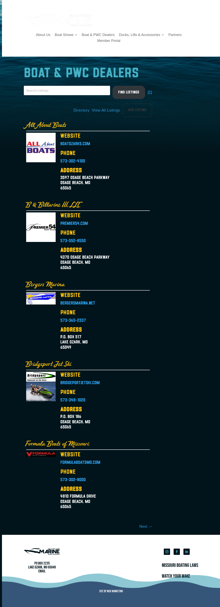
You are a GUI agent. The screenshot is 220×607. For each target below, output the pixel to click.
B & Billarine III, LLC (53, 205)
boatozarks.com (75, 144)
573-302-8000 (73, 480)
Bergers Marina (45, 284)
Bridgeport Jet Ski (49, 364)
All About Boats (46, 125)
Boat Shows (64, 35)
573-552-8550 (73, 241)
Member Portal (108, 41)
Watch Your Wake (176, 576)
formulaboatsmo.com (80, 463)
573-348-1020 (72, 400)
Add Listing (137, 110)
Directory (81, 110)
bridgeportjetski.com (80, 383)
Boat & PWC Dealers (98, 35)
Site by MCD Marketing (111, 591)
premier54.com (74, 224)
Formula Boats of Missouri (57, 444)
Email (42, 571)
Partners (175, 35)
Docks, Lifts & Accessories (139, 35)
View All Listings (106, 110)
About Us (43, 35)
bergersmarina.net (77, 303)
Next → (145, 526)
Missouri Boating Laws (180, 565)
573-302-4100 (72, 161)
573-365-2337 (73, 321)
